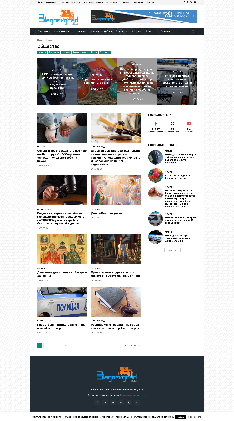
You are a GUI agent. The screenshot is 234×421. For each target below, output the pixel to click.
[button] (193, 31)
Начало (40, 40)
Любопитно (105, 52)
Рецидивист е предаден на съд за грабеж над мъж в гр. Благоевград (115, 326)
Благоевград (54, 52)
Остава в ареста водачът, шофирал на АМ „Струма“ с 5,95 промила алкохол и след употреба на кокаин (62, 156)
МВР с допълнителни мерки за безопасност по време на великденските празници (180, 158)
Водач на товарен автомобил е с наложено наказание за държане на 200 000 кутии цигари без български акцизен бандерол (60, 218)
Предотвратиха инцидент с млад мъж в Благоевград (61, 326)
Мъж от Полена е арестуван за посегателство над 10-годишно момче (181, 220)
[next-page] (73, 345)
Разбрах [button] (180, 417)
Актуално (42, 52)
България (66, 52)
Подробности (194, 416)
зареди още (172, 250)
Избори (93, 52)
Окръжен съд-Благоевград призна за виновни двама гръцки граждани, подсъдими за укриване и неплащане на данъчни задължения (115, 157)
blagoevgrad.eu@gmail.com (133, 395)
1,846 (66, 345)
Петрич (168, 232)
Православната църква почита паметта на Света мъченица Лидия (116, 274)
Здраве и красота (80, 52)
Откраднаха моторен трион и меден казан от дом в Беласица (178, 238)
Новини (41, 147)
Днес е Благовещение (106, 213)
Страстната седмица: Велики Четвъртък (177, 176)
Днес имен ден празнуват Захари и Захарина (62, 274)
